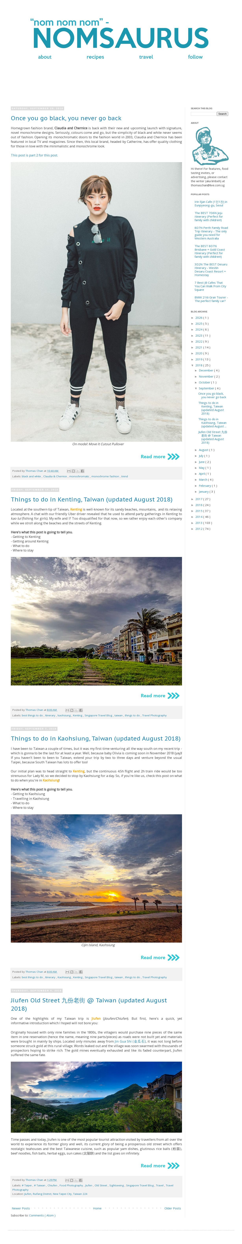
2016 (199, 505)
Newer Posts (21, 1208)
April (202, 474)
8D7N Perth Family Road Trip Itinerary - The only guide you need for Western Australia (211, 233)
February (205, 486)
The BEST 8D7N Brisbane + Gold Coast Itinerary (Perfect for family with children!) (210, 251)
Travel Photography (154, 715)
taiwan (119, 715)
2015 (199, 511)
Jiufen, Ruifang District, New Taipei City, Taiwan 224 (55, 1194)
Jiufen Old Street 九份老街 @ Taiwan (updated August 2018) (212, 437)
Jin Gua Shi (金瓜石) (130, 1041)
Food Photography (72, 1185)
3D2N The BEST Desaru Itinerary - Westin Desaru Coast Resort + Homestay (211, 269)
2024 (199, 329)
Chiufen (53, 1185)
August (204, 450)
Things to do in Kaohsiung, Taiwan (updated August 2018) (96, 738)
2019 (199, 359)
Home (97, 1208)
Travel (160, 1185)
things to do (133, 715)
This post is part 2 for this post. (34, 155)
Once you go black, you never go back (66, 118)
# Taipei (27, 1185)
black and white (32, 476)
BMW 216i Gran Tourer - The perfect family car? (211, 299)
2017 (199, 499)
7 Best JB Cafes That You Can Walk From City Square (210, 286)
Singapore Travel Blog (99, 715)
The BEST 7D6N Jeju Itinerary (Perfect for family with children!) (209, 216)
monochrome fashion (105, 476)
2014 (199, 517)
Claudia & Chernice (55, 476)
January (204, 491)
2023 (199, 335)
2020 (199, 353)
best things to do (33, 715)
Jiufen (89, 1185)
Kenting (78, 715)
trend (124, 476)
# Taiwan (40, 1185)
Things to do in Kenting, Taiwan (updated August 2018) (92, 499)
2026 (199, 318)
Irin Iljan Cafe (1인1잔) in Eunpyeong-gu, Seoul (211, 203)
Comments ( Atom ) (42, 1215)
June (202, 462)
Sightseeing (117, 1185)
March (203, 479)
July (201, 456)
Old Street (101, 1185)
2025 (199, 323)
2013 (199, 523)
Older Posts (172, 1208)
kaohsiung (64, 715)
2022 (199, 341)
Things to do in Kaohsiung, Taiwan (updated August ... (212, 422)
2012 (199, 529)
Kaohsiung (65, 977)
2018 (199, 365)
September (207, 388)
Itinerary (50, 715)
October (205, 382)
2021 (199, 347)
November (206, 376)
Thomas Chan (35, 471)
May (202, 468)
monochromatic (79, 476)
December (206, 370)
